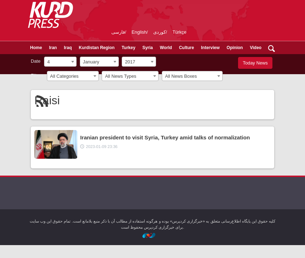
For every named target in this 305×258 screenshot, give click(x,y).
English (139, 32)
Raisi (47, 100)
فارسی (118, 32)
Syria (147, 47)
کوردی (159, 32)
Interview (210, 47)
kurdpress (193, 14)
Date (35, 61)
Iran (53, 47)
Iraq (68, 47)
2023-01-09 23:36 (101, 146)
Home (36, 47)
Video (255, 47)
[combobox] (60, 62)
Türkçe (180, 32)
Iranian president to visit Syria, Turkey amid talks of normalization (165, 137)
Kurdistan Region (97, 47)
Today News (255, 63)
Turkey (128, 47)
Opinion (235, 47)
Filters (37, 75)
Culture (186, 47)
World (166, 47)
